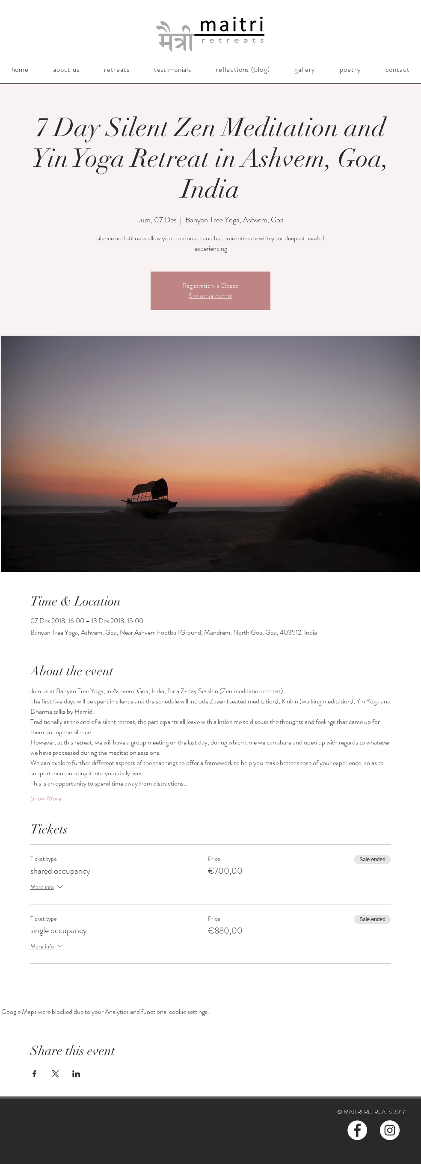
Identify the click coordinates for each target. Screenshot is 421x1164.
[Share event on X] (55, 1073)
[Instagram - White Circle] (390, 1130)
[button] (66, 69)
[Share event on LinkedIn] (76, 1073)
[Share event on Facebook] (34, 1073)
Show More (45, 798)
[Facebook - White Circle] (357, 1130)
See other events (210, 296)
